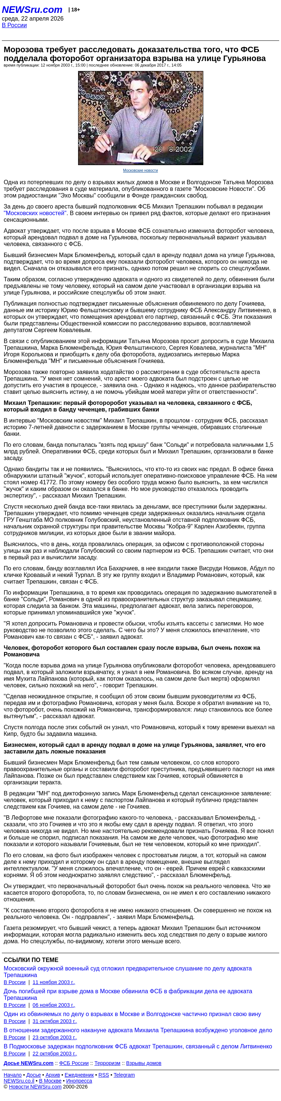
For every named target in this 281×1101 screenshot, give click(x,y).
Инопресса (79, 1081)
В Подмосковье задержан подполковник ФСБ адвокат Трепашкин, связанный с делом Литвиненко (138, 1046)
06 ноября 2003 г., (54, 1005)
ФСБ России (74, 1063)
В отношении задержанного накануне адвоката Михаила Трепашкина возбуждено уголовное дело (138, 1030)
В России (14, 25)
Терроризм (107, 1063)
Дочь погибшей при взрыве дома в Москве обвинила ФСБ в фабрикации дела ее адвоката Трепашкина (128, 994)
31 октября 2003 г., (55, 1021)
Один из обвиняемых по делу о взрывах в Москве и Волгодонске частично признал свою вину (132, 1014)
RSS (103, 1075)
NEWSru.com (32, 9)
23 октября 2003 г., (55, 1037)
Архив (53, 1075)
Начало (13, 1075)
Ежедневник (79, 1075)
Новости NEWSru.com (35, 1087)
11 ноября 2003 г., (54, 982)
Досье (33, 1075)
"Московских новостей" (35, 213)
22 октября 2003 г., (55, 1054)
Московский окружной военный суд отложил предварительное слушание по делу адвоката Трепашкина (128, 971)
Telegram (124, 1075)
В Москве (50, 1081)
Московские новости (140, 170)
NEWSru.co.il (19, 1081)
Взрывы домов (144, 1063)
